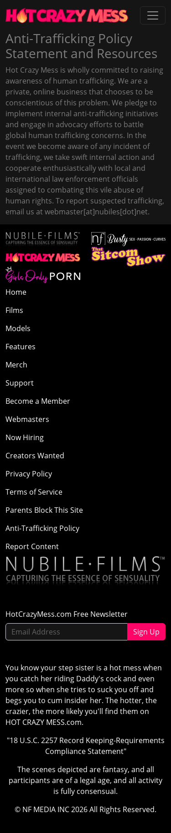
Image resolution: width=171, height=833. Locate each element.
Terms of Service (33, 492)
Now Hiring (24, 437)
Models (18, 328)
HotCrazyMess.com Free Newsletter (66, 614)
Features (20, 347)
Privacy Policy (28, 474)
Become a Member (37, 401)
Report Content (32, 546)
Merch (16, 365)
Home (15, 292)
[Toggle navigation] (153, 15)
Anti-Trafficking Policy (42, 528)
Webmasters (27, 419)
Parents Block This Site (44, 510)
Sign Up (146, 632)
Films (14, 310)
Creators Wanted (34, 456)
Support (19, 383)
